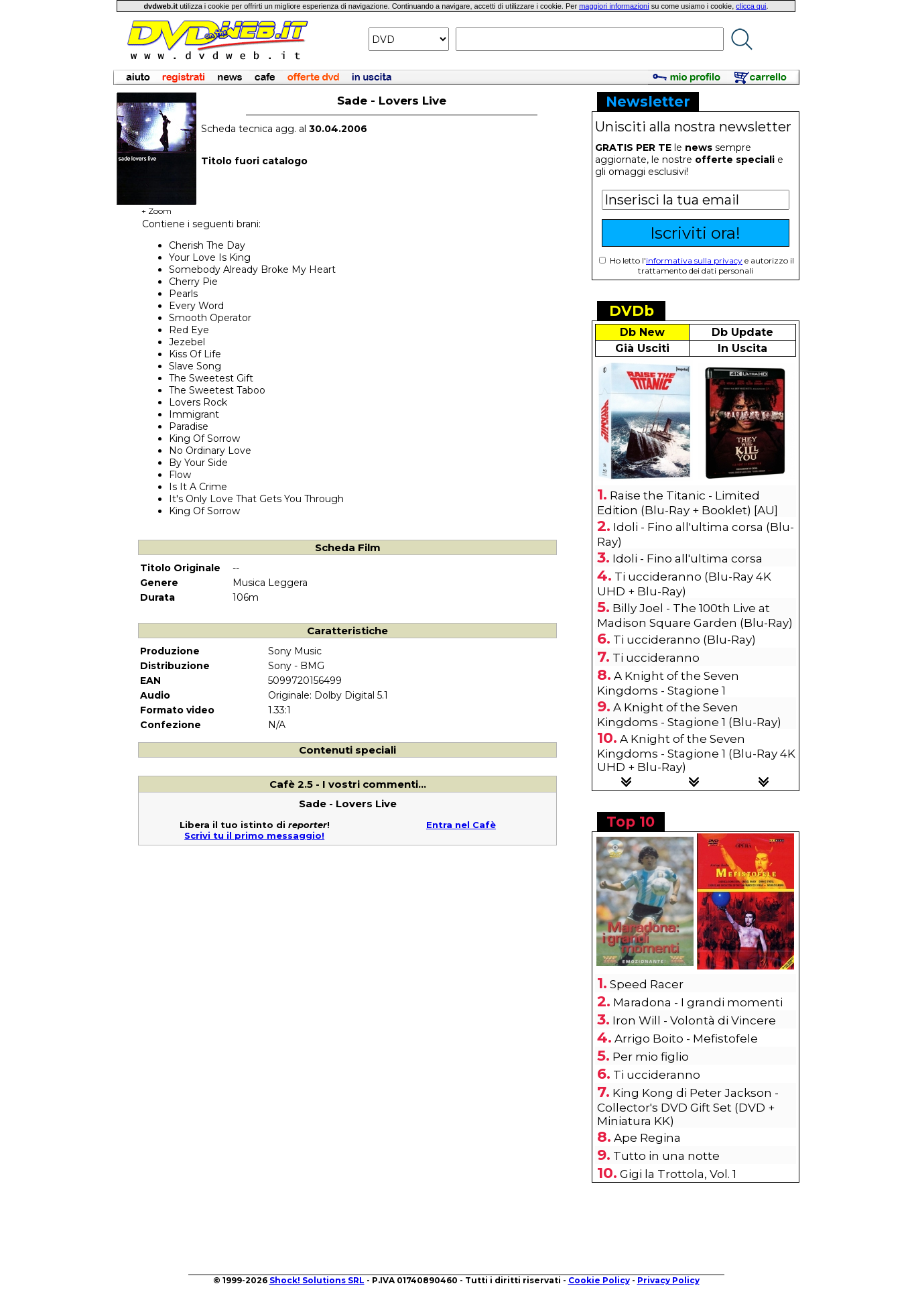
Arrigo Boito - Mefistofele (686, 1038)
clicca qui (751, 6)
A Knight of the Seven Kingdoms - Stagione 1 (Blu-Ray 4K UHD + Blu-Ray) (696, 753)
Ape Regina (647, 1137)
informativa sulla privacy (694, 260)
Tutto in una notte (666, 1156)
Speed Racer (646, 984)
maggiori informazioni (614, 6)
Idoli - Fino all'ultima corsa (687, 558)
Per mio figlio (650, 1056)
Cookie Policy (599, 1280)
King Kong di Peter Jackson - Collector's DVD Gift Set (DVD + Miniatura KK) (688, 1107)
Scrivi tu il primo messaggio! (254, 835)
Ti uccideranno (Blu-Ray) (684, 639)
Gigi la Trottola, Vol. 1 (678, 1174)
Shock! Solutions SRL (317, 1280)
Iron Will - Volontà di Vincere (694, 1020)
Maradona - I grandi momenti (698, 1002)
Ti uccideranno (656, 657)
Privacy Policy (668, 1280)
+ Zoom (157, 207)
